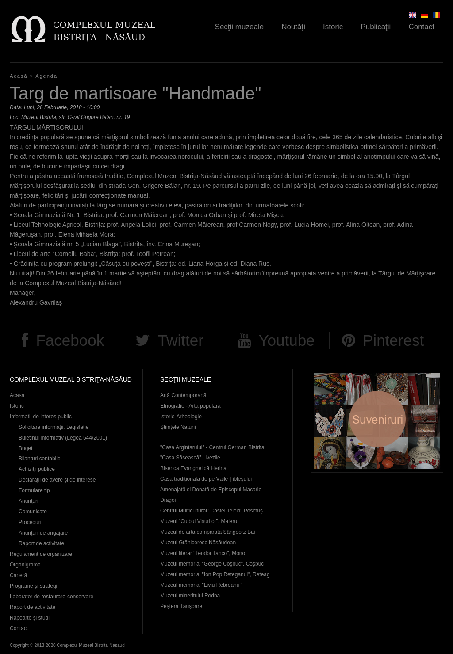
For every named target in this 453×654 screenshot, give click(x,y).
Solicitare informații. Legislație (54, 427)
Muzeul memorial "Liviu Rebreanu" (201, 585)
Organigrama (25, 565)
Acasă (19, 76)
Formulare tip (34, 490)
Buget (25, 448)
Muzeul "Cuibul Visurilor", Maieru (198, 521)
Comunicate (33, 512)
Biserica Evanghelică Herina (193, 468)
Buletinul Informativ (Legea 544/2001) (63, 438)
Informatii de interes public (41, 416)
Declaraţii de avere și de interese (57, 480)
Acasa (17, 395)
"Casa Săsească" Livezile (190, 458)
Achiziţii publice (37, 469)
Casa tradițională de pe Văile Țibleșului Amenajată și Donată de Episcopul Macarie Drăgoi (210, 489)
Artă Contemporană (183, 395)
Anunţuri (28, 501)
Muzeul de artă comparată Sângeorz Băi (207, 532)
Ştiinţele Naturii (178, 427)
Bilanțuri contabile (40, 458)
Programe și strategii (34, 586)
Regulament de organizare (41, 554)
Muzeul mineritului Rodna (190, 596)
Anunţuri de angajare (43, 533)
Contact (421, 27)
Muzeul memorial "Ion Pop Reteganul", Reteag (215, 574)
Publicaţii (376, 27)
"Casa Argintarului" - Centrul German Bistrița (212, 447)
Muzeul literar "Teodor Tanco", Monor (203, 553)
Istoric (333, 27)
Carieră (18, 575)
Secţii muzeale (239, 27)
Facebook (70, 340)
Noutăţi (293, 27)
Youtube (286, 340)
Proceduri (30, 522)
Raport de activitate (41, 543)
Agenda (46, 76)
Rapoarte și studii (30, 618)
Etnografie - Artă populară (190, 406)
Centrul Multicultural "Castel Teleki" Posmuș (211, 511)
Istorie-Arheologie (181, 416)
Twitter (180, 340)
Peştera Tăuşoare (181, 606)
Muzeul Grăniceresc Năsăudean (198, 542)
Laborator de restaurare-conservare (51, 596)
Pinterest (393, 340)
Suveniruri (377, 421)
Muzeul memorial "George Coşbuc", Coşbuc (212, 564)
